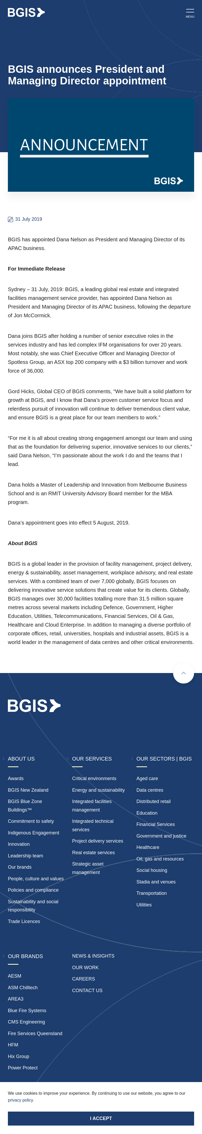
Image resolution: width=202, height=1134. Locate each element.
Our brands (20, 867)
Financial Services (156, 824)
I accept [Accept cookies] (101, 1118)
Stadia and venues (156, 882)
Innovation (19, 844)
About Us (21, 759)
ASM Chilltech (23, 987)
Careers (83, 979)
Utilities (144, 904)
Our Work (85, 967)
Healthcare (148, 847)
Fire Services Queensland (35, 1033)
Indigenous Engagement (33, 832)
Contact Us (87, 990)
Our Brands (25, 956)
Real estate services (93, 852)
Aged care (147, 778)
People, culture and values (36, 878)
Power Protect (23, 1067)
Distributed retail (154, 801)
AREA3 (15, 999)
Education (147, 813)
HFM (13, 1044)
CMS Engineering (26, 1022)
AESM (14, 976)
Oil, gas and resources (160, 859)
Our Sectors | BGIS (164, 759)
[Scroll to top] (183, 673)
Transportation (152, 893)
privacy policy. (21, 1100)
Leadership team (25, 855)
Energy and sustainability (98, 790)
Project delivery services (97, 841)
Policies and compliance (33, 890)
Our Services (92, 759)
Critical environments (94, 778)
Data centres (150, 790)
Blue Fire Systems (27, 1010)
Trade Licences (24, 921)
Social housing (152, 870)
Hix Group (18, 1056)
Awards (16, 778)
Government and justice (161, 836)
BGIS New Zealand (28, 790)
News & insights (93, 956)
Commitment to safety (31, 821)
